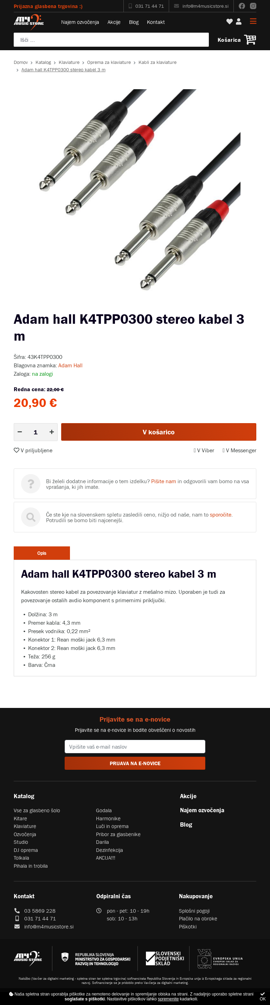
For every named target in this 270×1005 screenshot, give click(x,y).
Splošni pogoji (194, 911)
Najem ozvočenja (80, 22)
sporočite (220, 514)
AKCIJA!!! (105, 858)
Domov (21, 62)
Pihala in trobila (31, 866)
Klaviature (69, 62)
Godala (104, 810)
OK (263, 996)
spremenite (168, 999)
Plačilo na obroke (198, 918)
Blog (134, 22)
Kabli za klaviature (157, 62)
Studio (21, 842)
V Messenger (239, 450)
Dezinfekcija (109, 850)
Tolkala (21, 858)
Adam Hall (70, 365)
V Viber (204, 450)
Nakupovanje (196, 896)
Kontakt (156, 22)
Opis (41, 553)
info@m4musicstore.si (201, 6)
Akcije (114, 22)
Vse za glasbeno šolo (37, 810)
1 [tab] (129, 305)
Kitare (20, 818)
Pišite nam (163, 481)
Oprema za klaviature (109, 62)
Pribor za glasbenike (118, 834)
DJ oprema (26, 850)
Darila (102, 842)
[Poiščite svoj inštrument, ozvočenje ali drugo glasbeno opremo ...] (111, 40)
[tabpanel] (135, 194)
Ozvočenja (25, 834)
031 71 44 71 (146, 6)
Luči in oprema (112, 826)
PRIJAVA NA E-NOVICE (135, 763)
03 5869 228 (40, 911)
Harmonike (108, 818)
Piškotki (188, 927)
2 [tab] (140, 305)
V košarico (159, 432)
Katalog (43, 62)
